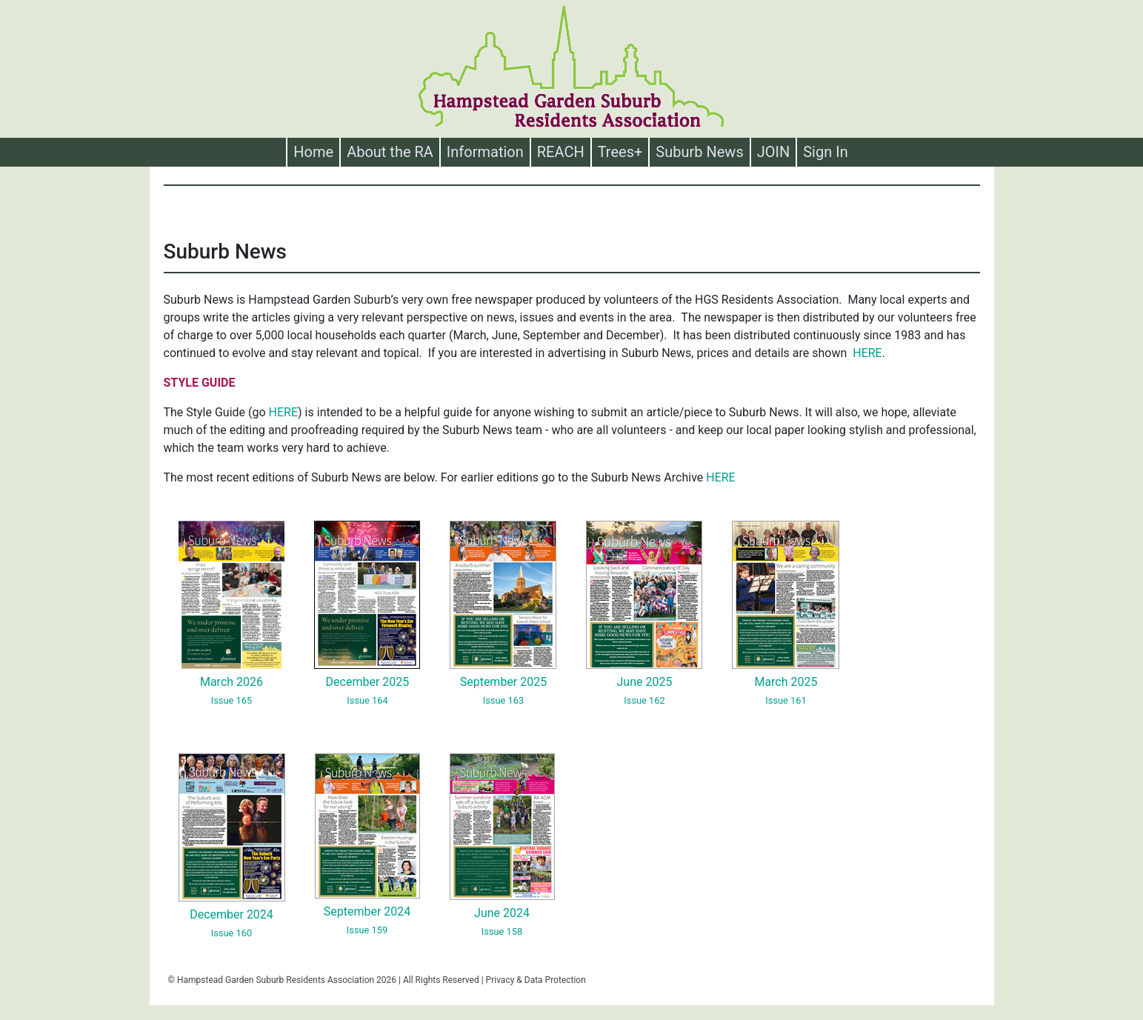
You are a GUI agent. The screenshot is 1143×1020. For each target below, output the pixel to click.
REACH (560, 152)
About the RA (390, 152)
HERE (867, 353)
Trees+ (620, 152)
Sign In (825, 152)
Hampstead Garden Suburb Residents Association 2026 (286, 980)
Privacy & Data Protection (536, 980)
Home (316, 152)
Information (485, 152)
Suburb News (699, 152)
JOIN (773, 152)
